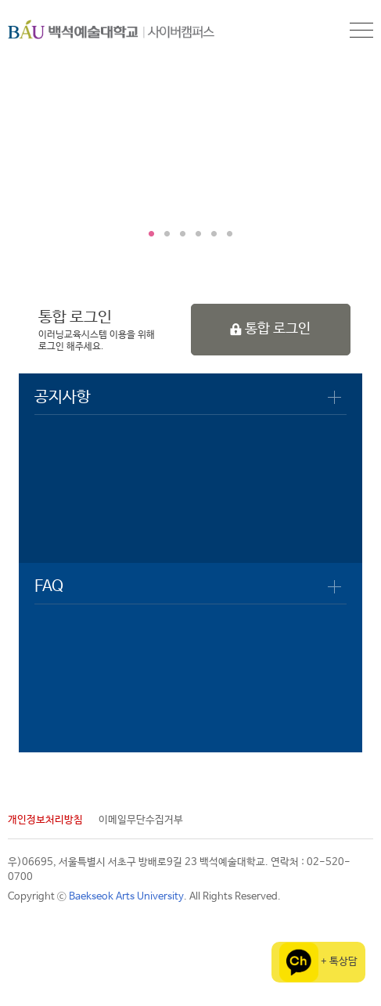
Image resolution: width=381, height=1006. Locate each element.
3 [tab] (183, 234)
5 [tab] (214, 234)
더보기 (335, 397)
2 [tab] (167, 234)
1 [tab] (152, 234)
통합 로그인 (270, 329)
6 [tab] (230, 234)
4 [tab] (199, 234)
